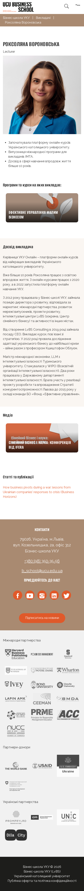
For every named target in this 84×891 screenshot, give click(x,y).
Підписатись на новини (42, 618)
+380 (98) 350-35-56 (42, 561)
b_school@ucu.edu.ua (42, 570)
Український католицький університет (42, 876)
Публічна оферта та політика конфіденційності (42, 881)
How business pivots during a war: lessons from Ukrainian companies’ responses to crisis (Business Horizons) (38, 492)
